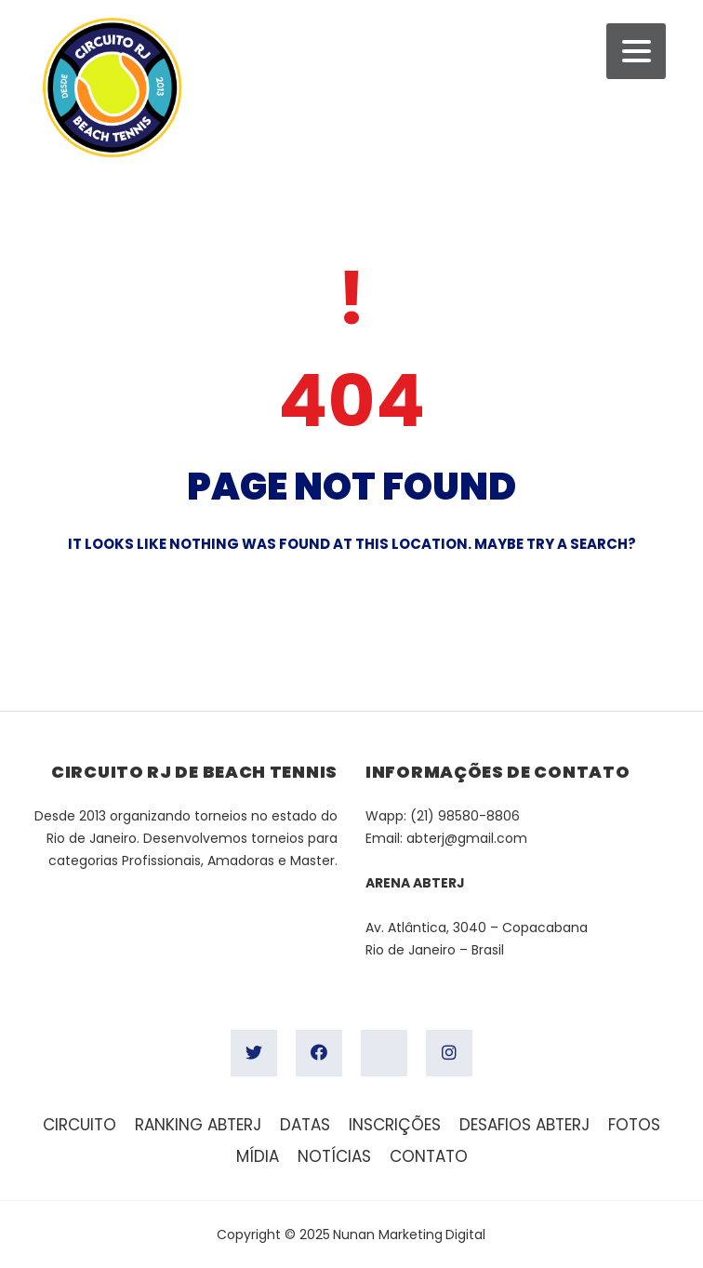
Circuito (79, 1125)
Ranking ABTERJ (198, 1125)
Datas (305, 1125)
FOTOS (634, 1125)
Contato (429, 1156)
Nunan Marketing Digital (409, 1234)
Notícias (334, 1156)
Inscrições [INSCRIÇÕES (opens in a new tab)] (395, 1125)
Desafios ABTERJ (524, 1125)
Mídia (257, 1156)
